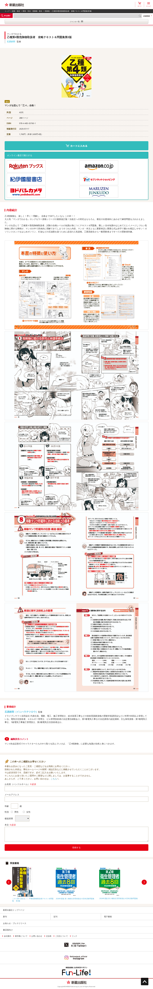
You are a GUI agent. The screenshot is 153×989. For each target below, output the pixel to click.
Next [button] (144, 882)
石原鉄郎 (11, 41)
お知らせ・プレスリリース (14, 923)
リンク (74, 936)
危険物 (47, 11)
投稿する (76, 847)
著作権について (21, 936)
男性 (15, 811)
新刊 (5, 916)
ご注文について (61, 936)
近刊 (55, 916)
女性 (26, 811)
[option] (33, 883)
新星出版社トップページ (13, 910)
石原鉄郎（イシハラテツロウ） (21, 711)
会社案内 (7, 936)
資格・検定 (16, 11)
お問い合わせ (36, 936)
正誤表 (48, 936)
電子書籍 (108, 916)
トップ (7, 11)
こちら (54, 778)
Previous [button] (8, 882)
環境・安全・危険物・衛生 (32, 11)
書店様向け (8, 929)
